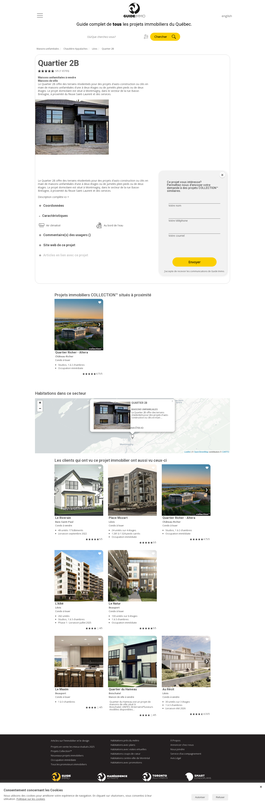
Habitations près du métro (125, 741)
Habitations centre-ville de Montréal (130, 758)
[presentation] (192, 248)
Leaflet (187, 452)
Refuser (220, 797)
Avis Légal (175, 758)
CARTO (225, 452)
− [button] (40, 409)
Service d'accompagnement (185, 754)
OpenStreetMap (201, 452)
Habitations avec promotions (126, 763)
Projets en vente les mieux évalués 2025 (72, 747)
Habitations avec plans (123, 745)
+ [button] (40, 403)
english (227, 16)
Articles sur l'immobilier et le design (70, 741)
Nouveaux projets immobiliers (67, 756)
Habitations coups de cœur (125, 754)
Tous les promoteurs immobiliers (69, 765)
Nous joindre (177, 749)
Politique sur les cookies (30, 799)
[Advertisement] (94, 165)
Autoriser (200, 797)
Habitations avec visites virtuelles (128, 749)
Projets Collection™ (61, 751)
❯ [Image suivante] (99, 325)
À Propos (175, 741)
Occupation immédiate (63, 760)
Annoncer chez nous (182, 745)
